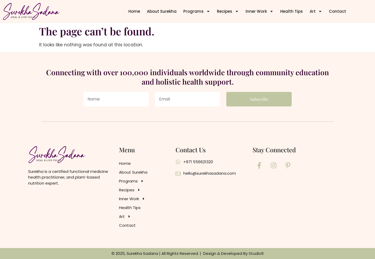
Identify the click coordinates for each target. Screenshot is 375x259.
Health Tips (291, 11)
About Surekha (162, 11)
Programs (196, 11)
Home (134, 11)
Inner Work (259, 11)
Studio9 (256, 253)
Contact (337, 11)
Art (316, 11)
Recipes (228, 11)
